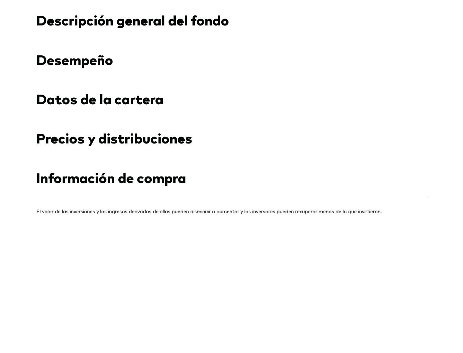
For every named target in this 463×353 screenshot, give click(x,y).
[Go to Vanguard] (54, 280)
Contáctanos (341, 6)
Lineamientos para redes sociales (251, 331)
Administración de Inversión (328, 331)
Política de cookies (185, 331)
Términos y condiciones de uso (71, 331)
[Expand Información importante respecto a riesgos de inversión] (232, 178)
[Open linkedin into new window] (41, 218)
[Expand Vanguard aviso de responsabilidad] (232, 147)
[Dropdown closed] (58, 6)
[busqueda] (409, 30)
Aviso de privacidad (135, 331)
